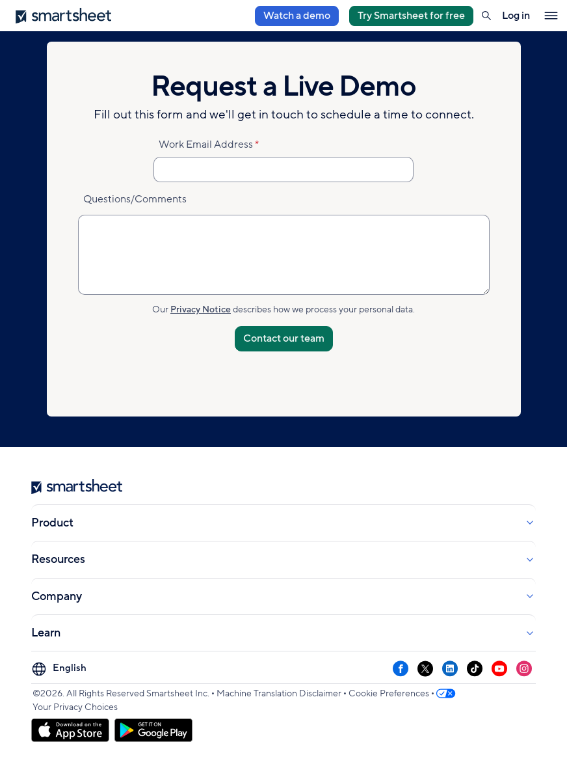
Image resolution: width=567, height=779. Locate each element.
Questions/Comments (135, 199)
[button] (486, 15)
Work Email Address (206, 144)
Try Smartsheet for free (411, 15)
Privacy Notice (200, 309)
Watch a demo (296, 15)
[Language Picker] (61, 668)
